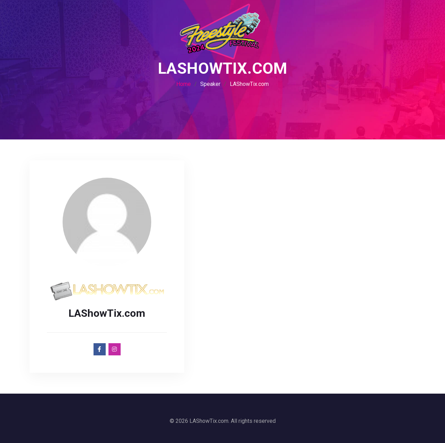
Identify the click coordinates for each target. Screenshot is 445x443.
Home (183, 84)
